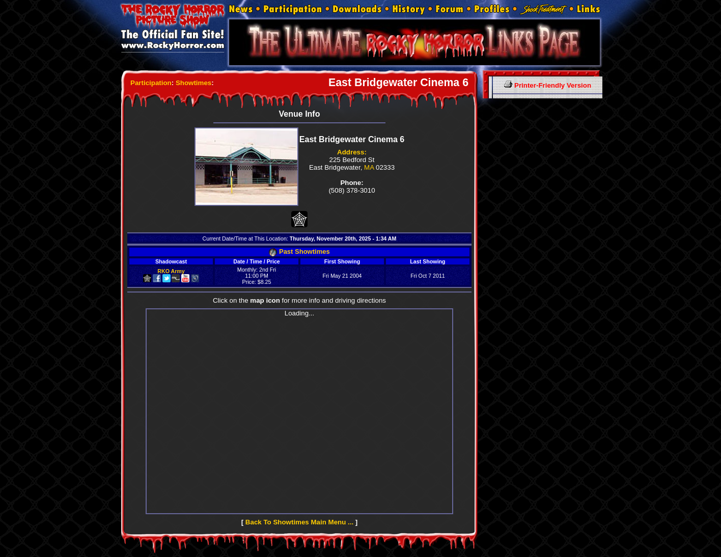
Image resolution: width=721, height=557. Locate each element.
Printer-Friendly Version (547, 85)
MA (369, 167)
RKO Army (171, 271)
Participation (151, 83)
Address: (352, 152)
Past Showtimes (299, 251)
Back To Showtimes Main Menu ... (299, 522)
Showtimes (193, 83)
